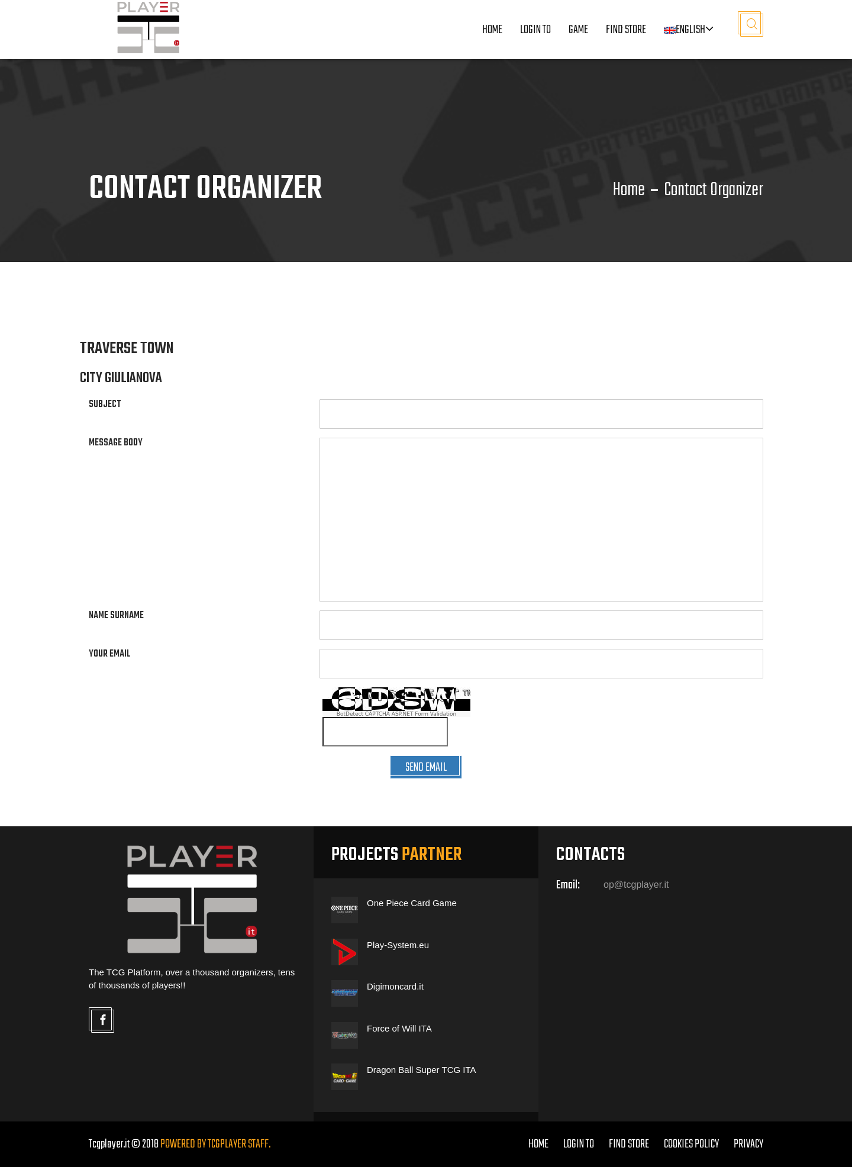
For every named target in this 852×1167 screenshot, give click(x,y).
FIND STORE (629, 1144)
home (538, 1144)
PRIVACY (748, 1144)
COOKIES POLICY (691, 1144)
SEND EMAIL (426, 767)
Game (578, 30)
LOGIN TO (535, 30)
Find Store (626, 30)
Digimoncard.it (395, 986)
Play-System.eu (398, 945)
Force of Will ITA (399, 1028)
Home (492, 30)
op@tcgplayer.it (636, 885)
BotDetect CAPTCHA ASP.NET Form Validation (397, 714)
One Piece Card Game (412, 903)
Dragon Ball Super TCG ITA (421, 1070)
